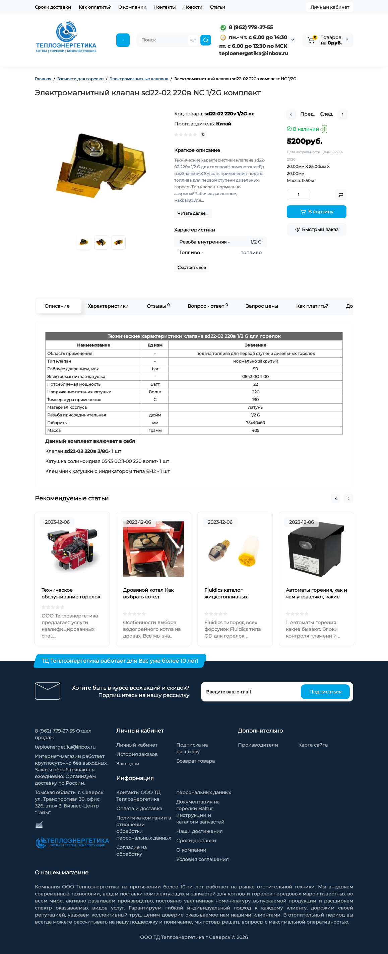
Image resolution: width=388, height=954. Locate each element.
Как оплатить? (95, 7)
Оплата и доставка (139, 808)
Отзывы (158, 306)
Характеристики (108, 306)
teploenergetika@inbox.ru (65, 747)
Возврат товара (195, 761)
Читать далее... (193, 213)
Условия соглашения (202, 859)
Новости (192, 7)
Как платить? (312, 306)
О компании (132, 7)
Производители (258, 745)
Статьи (217, 7)
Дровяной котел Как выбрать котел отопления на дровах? (150, 596)
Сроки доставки (53, 7)
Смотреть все (192, 267)
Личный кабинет (330, 7)
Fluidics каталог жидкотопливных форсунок (225, 596)
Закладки (127, 764)
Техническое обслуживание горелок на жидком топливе (71, 596)
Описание (57, 306)
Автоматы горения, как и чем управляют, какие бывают (316, 596)
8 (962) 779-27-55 (246, 27)
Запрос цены (262, 306)
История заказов (137, 754)
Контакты (165, 7)
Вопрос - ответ (208, 306)
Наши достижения (199, 831)
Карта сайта (313, 745)
